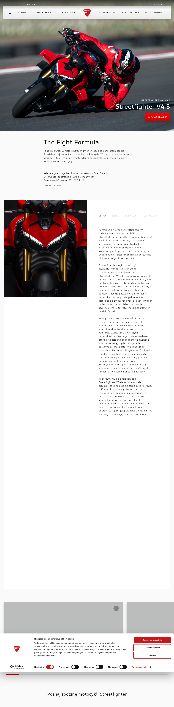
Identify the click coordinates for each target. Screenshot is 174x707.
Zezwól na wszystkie (152, 675)
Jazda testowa (152, 16)
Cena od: (48, 186)
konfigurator (106, 16)
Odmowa (152, 690)
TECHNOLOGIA (149, 216)
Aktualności (68, 16)
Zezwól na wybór (152, 682)
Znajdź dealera (129, 16)
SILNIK (115, 216)
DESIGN (103, 216)
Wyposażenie (46, 16)
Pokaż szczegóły (140, 702)
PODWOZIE (131, 216)
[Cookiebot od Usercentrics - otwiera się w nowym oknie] (17, 702)
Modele (25, 16)
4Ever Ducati (99, 173)
